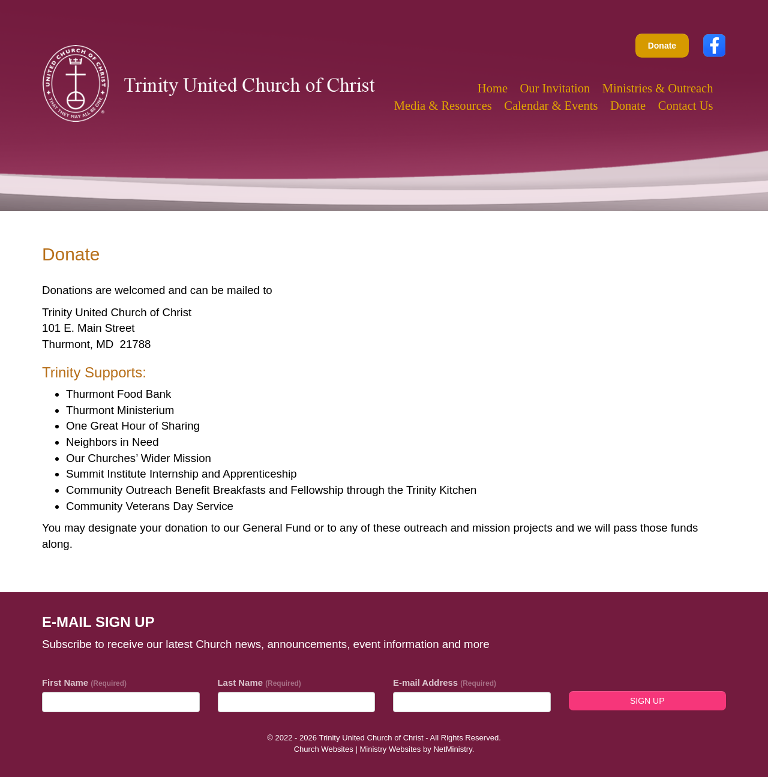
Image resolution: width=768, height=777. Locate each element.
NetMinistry (452, 749)
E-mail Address (444, 682)
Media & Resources (443, 105)
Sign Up (647, 701)
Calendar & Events (551, 105)
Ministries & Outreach (657, 88)
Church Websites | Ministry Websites (358, 749)
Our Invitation (555, 88)
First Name (84, 682)
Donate (662, 45)
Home (493, 88)
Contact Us (685, 105)
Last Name (259, 682)
